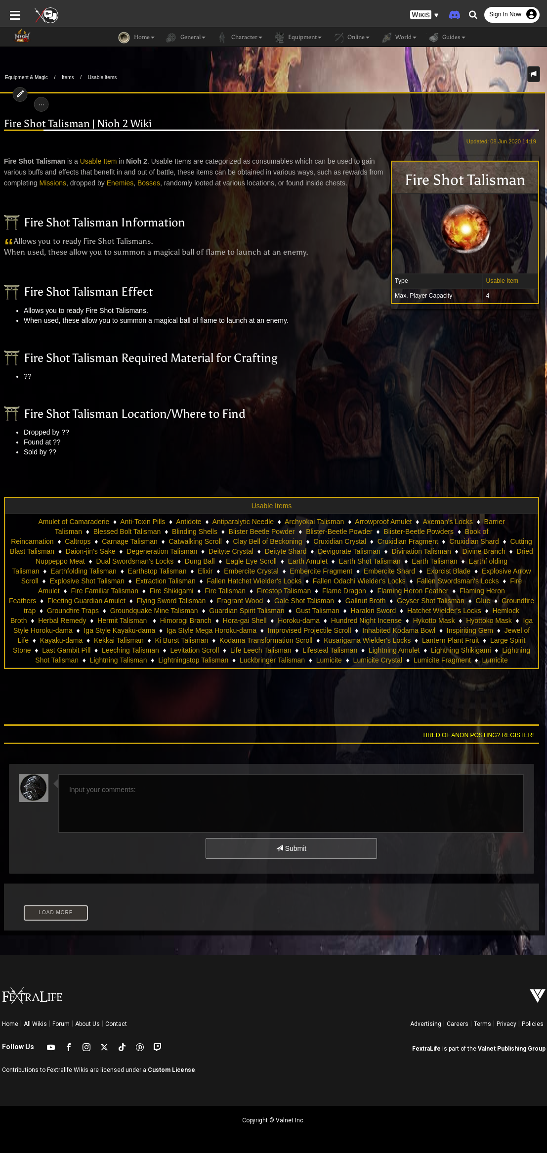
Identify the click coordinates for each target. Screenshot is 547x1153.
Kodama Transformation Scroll (265, 640)
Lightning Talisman (118, 660)
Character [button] (238, 38)
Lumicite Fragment (442, 660)
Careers (457, 1023)
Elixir (205, 571)
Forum (61, 1023)
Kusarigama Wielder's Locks (367, 640)
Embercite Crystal (251, 571)
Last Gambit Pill (66, 650)
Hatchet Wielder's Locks (444, 611)
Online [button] (351, 38)
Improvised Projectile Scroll (309, 630)
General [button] (185, 38)
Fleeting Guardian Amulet (86, 601)
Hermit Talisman (123, 620)
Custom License (171, 1069)
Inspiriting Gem (470, 630)
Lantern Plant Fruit (450, 640)
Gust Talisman (317, 611)
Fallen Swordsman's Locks (458, 581)
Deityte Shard (286, 551)
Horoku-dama (299, 620)
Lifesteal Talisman (329, 650)
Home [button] (136, 38)
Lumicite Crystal (378, 660)
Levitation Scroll (194, 650)
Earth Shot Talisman (370, 561)
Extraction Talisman (166, 581)
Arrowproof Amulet (383, 522)
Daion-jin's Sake (91, 551)
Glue (483, 601)
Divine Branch (484, 551)
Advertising (425, 1023)
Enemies (119, 183)
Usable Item (502, 280)
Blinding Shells (194, 531)
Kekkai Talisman (119, 640)
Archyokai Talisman (314, 522)
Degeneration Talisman (161, 551)
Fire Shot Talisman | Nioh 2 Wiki (78, 124)
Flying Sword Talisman (171, 601)
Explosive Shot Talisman (86, 581)
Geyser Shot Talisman (430, 601)
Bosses (148, 183)
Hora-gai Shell (245, 620)
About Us (87, 1023)
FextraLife (426, 1048)
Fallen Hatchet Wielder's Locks (254, 581)
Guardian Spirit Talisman (246, 611)
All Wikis (35, 1023)
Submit (291, 848)
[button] (424, 15)
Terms (482, 1023)
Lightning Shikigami (461, 650)
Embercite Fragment (321, 571)
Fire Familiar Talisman (104, 591)
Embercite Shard (389, 571)
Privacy (506, 1023)
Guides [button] (445, 38)
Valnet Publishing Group (512, 1048)
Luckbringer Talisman (272, 660)
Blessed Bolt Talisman (127, 531)
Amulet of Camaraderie (73, 522)
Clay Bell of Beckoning (267, 541)
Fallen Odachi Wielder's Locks (359, 581)
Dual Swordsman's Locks (134, 561)
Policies (533, 1023)
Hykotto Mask (434, 620)
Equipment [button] (297, 38)
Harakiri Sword (373, 611)
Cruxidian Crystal (339, 541)
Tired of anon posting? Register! (478, 735)
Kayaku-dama (61, 640)
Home (10, 1023)
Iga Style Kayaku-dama (119, 630)
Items (68, 77)
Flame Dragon (344, 591)
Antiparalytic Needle (243, 522)
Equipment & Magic (26, 77)
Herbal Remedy (62, 620)
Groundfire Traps (73, 611)
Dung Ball (200, 561)
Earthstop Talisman (157, 571)
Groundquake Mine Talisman (154, 611)
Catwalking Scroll (194, 541)
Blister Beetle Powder (262, 531)
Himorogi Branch (185, 620)
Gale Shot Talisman (304, 601)
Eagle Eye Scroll (251, 561)
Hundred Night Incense (366, 620)
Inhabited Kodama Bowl (398, 630)
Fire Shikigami (172, 591)
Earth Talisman (434, 561)
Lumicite (329, 660)
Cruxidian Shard (474, 541)
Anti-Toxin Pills (142, 522)
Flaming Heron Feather (412, 591)
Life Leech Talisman (260, 650)
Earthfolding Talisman (83, 571)
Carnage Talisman (130, 541)
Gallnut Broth (365, 601)
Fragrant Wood (240, 601)
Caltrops (77, 541)
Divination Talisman (421, 551)
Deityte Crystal (231, 551)
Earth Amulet (308, 561)
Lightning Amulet (394, 650)
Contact (116, 1023)
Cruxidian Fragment (408, 541)
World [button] (398, 38)
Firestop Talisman (284, 591)
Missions (52, 183)
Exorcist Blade (448, 571)
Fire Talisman (225, 591)
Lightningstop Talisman (193, 660)
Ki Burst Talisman (182, 640)
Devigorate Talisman (349, 551)
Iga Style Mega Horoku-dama (211, 630)
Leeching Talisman (130, 650)
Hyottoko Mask (489, 620)
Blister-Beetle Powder (339, 531)
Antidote (188, 522)
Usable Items (102, 77)
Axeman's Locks (447, 522)
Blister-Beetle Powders (418, 531)
